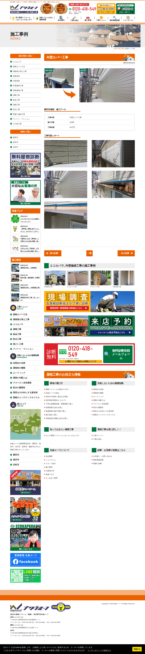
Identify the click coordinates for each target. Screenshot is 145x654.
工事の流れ (74, 18)
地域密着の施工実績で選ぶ (56, 411)
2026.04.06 (25, 249)
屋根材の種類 (98, 393)
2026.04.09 (25, 239)
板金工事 (16, 100)
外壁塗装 (16, 81)
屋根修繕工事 (18, 90)
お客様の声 (50, 471)
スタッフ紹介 (51, 463)
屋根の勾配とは (99, 400)
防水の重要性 (98, 407)
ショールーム (128, 18)
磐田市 (15, 137)
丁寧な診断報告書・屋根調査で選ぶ (59, 404)
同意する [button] (137, 649)
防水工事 (16, 109)
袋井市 (15, 142)
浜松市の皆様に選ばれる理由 (57, 397)
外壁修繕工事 (73, 265)
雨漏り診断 (97, 463)
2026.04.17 (25, 219)
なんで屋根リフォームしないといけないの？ (63, 435)
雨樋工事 (16, 105)
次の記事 (125, 253)
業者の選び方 (56, 383)
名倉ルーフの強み (52, 393)
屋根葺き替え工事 (20, 71)
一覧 (89, 253)
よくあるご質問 (52, 478)
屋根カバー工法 (19, 66)
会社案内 (61, 18)
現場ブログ (50, 474)
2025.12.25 (25, 288)
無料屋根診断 (115, 18)
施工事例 (88, 18)
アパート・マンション (21, 119)
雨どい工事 (18, 344)
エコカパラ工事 (78, 279)
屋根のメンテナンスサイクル (104, 415)
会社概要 (49, 456)
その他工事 (17, 124)
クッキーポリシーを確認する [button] (99, 650)
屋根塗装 (16, 76)
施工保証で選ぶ (52, 415)
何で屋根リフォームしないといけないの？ (22, 19)
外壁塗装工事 (55, 279)
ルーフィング (98, 397)
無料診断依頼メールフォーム (117, 354)
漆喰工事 (16, 95)
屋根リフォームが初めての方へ (57, 389)
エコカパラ (57, 265)
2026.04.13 (25, 229)
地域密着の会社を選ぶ (54, 407)
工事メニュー (101, 18)
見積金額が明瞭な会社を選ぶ (57, 418)
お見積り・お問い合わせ (102, 456)
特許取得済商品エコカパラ (56, 400)
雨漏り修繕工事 (19, 114)
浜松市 (15, 147)
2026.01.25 (25, 268)
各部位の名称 (98, 389)
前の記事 (54, 253)
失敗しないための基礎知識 (44, 19)
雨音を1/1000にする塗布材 (103, 411)
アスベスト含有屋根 (101, 404)
